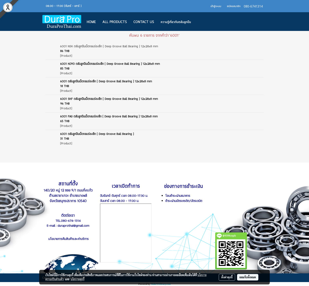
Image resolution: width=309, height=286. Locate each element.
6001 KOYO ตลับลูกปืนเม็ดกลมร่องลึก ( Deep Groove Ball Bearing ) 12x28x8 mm (110, 63)
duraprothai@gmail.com (73, 225)
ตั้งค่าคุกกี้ (227, 277)
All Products (114, 22)
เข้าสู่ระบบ (215, 6)
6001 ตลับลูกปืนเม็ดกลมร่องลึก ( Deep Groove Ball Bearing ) (97, 133)
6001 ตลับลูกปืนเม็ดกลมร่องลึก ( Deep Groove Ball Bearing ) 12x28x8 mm (106, 81)
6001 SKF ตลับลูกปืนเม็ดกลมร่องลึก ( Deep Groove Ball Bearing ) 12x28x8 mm (109, 98)
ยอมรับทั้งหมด (247, 277)
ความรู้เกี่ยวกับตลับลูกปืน (176, 22)
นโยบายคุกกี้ (77, 279)
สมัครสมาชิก (233, 6)
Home (91, 22)
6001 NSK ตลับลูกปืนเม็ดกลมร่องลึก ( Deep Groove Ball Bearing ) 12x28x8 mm (109, 46)
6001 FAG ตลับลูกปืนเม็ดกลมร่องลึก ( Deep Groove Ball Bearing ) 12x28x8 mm (109, 116)
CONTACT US (143, 22)
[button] (200, 21)
